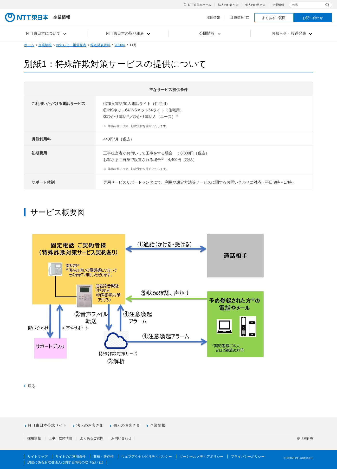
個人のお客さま (255, 4)
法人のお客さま (228, 4)
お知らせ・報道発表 (71, 45)
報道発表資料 (100, 45)
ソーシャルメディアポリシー (201, 456)
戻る (31, 386)
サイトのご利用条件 (70, 456)
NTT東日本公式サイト (47, 425)
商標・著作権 (103, 456)
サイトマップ (37, 456)
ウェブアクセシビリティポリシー (146, 456)
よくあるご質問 (273, 18)
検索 (295, 4)
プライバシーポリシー (248, 456)
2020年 (120, 45)
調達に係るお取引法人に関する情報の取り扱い (65, 462)
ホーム (29, 45)
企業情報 (278, 4)
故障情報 (239, 17)
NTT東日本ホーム (199, 4)
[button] (46, 33)
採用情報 (213, 17)
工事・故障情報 (60, 438)
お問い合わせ (313, 18)
